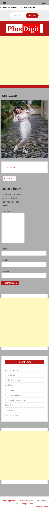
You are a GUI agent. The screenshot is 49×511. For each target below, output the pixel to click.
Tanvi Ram (9, 405)
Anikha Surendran (12, 380)
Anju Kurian (9, 390)
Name (4, 249)
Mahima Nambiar (10, 7)
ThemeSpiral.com (25, 504)
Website (5, 271)
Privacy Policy (42, 507)
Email (4, 260)
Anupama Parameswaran (15, 400)
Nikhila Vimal (10, 410)
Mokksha (8, 385)
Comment (6, 211)
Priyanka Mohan (11, 415)
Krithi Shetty (29, 7)
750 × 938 (10, 167)
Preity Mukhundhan (13, 395)
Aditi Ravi (11, 178)
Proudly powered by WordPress (15, 500)
